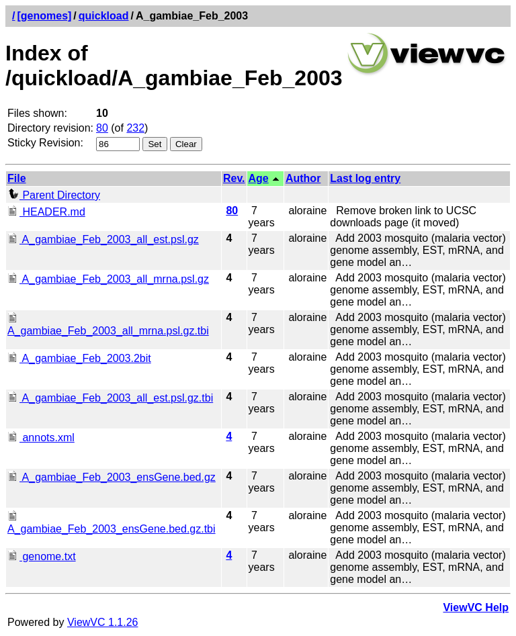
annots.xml (41, 437)
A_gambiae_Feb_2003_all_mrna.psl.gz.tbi (108, 324)
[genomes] (44, 15)
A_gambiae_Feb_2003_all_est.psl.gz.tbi (110, 398)
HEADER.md (46, 212)
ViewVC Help (476, 607)
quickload (104, 15)
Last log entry (365, 178)
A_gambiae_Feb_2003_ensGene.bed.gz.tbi (111, 523)
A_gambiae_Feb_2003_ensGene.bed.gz (111, 477)
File (16, 178)
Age (259, 178)
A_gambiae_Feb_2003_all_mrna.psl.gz (108, 279)
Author (303, 178)
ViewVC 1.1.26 (102, 622)
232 (135, 128)
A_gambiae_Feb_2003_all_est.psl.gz (103, 239)
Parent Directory (53, 195)
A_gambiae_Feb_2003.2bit (79, 358)
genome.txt (41, 556)
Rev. (234, 178)
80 (102, 128)
